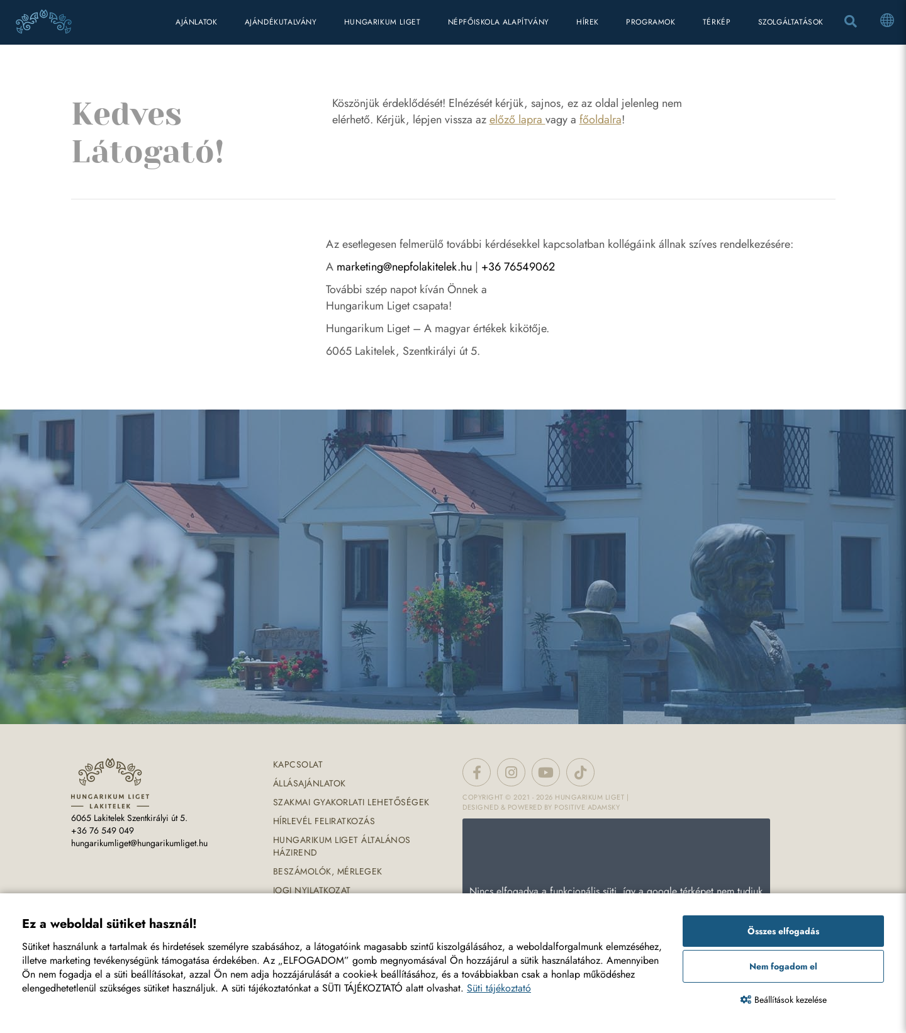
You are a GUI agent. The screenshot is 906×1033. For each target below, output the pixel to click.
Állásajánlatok (309, 783)
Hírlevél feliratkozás (324, 821)
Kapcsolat (298, 764)
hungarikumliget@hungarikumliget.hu (139, 843)
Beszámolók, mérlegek (328, 871)
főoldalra (600, 119)
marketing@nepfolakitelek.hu (404, 267)
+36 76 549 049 (102, 830)
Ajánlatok (196, 22)
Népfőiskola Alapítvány (498, 22)
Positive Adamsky (587, 807)
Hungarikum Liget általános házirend (342, 846)
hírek (587, 22)
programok (650, 22)
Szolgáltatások (791, 22)
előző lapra (517, 119)
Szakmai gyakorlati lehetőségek (351, 802)
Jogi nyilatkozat (312, 890)
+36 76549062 (518, 267)
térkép (717, 22)
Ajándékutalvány (281, 22)
